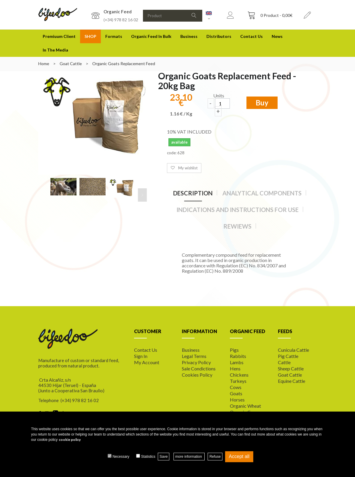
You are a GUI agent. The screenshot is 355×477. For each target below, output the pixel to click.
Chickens (239, 375)
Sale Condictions (199, 368)
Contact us (145, 350)
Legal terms (194, 356)
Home (43, 63)
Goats (236, 393)
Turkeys (238, 381)
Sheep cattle (291, 368)
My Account (146, 362)
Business (189, 36)
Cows (235, 387)
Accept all (239, 456)
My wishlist (188, 168)
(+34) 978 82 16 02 (121, 19)
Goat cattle (290, 375)
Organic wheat (245, 406)
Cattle (284, 362)
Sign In (140, 356)
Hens (235, 368)
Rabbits (238, 356)
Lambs (236, 362)
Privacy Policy (196, 362)
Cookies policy (197, 375)
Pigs (234, 350)
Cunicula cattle (293, 350)
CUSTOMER (147, 331)
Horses (237, 399)
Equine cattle (291, 381)
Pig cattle (288, 356)
